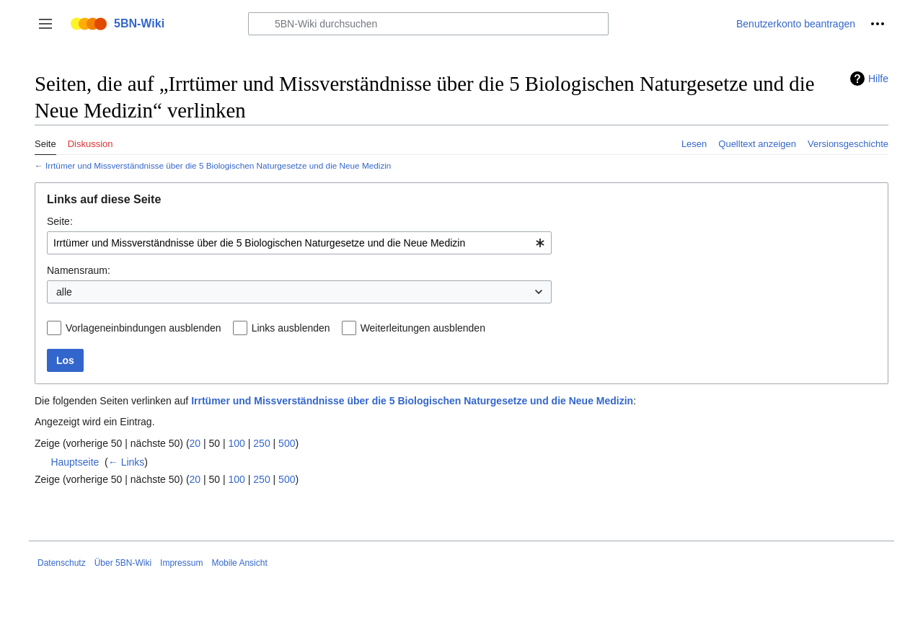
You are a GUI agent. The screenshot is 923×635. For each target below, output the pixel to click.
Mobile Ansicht (239, 563)
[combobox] (299, 242)
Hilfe (878, 78)
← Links (126, 462)
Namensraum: (78, 270)
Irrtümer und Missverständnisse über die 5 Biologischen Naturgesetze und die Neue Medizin (218, 165)
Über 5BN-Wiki (122, 563)
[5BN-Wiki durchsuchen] (428, 23)
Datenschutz (61, 563)
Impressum (181, 563)
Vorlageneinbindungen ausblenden (143, 328)
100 (237, 443)
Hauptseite (74, 462)
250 (261, 443)
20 (195, 443)
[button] (45, 23)
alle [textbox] (64, 292)
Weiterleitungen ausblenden (423, 328)
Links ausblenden (291, 328)
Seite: (60, 221)
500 (286, 443)
